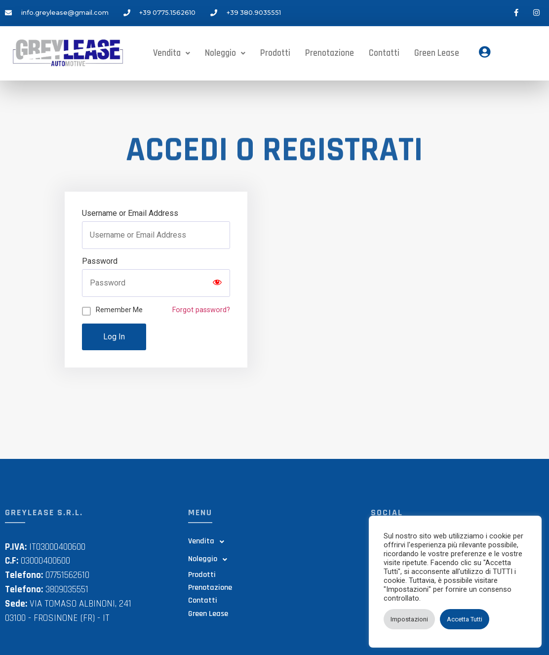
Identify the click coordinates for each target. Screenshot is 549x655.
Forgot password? (201, 310)
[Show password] (217, 283)
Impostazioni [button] (409, 619)
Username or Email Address (130, 213)
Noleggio (225, 52)
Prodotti (275, 52)
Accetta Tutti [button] (464, 619)
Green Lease (437, 53)
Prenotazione (329, 52)
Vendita (171, 52)
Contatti (384, 52)
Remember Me (119, 310)
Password (100, 261)
